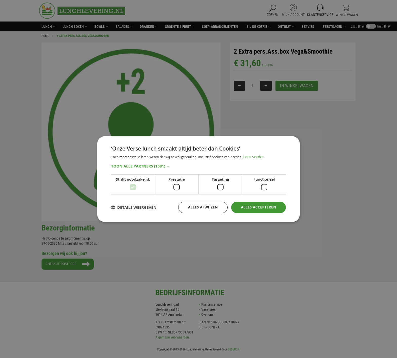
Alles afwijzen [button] (203, 207)
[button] (198, 166)
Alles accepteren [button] (258, 207)
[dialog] (198, 179)
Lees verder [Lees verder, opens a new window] (253, 156)
